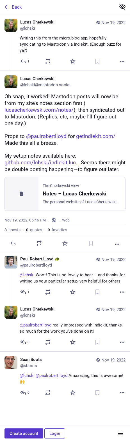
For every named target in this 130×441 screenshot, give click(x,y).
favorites (57, 229)
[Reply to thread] (25, 292)
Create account (24, 433)
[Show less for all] (122, 6)
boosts (12, 229)
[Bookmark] (97, 61)
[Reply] (25, 61)
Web (66, 220)
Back (13, 7)
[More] (122, 61)
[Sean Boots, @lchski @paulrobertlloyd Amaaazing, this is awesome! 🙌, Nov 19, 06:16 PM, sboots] (65, 376)
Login (54, 433)
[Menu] (120, 433)
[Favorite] (72, 61)
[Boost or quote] (47, 61)
